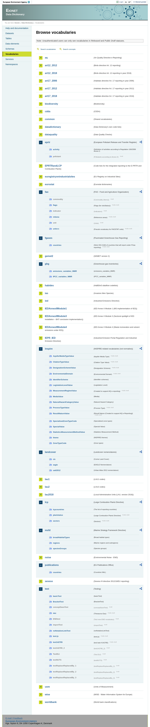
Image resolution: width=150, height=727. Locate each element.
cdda (47, 111)
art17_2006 (51, 80)
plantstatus (58, 515)
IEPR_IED (50, 338)
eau (54, 613)
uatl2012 (56, 470)
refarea (56, 217)
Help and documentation (16, 28)
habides (49, 285)
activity (56, 149)
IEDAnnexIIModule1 (56, 308)
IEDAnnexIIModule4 (56, 327)
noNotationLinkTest (61, 631)
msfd (47, 530)
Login (121, 2)
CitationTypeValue (61, 362)
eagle (55, 465)
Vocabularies (11, 54)
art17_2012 (51, 88)
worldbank (51, 702)
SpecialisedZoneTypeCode (65, 421)
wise (47, 694)
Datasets (9, 33)
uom (47, 686)
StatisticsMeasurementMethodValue (69, 432)
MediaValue (58, 396)
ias (46, 293)
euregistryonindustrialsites (60, 176)
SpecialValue (58, 427)
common (50, 119)
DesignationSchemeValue (64, 368)
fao (46, 192)
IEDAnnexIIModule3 (56, 316)
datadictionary (53, 127)
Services (9, 59)
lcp (46, 502)
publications (52, 565)
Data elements (12, 44)
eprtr (47, 142)
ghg (47, 264)
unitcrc (56, 229)
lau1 (47, 479)
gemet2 (49, 256)
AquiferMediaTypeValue (63, 356)
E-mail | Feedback (14, 718)
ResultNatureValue (61, 413)
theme (55, 437)
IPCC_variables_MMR (62, 276)
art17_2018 (51, 96)
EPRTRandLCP (53, 166)
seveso (49, 581)
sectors (56, 521)
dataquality (51, 134)
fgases (48, 238)
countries (57, 245)
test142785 (57, 642)
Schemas (9, 49)
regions (56, 543)
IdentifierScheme (60, 379)
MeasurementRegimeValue (65, 391)
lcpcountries (58, 509)
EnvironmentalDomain (63, 374)
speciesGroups (59, 548)
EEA (17, 2)
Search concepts (69, 49)
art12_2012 (51, 65)
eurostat (49, 184)
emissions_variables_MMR (65, 271)
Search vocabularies (48, 49)
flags (55, 205)
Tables (8, 38)
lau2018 (49, 494)
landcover (50, 452)
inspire (48, 348)
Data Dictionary (27, 23)
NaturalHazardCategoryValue (66, 402)
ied (46, 301)
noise (48, 557)
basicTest (57, 596)
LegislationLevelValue (63, 385)
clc (54, 459)
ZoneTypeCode (59, 443)
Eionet (17, 23)
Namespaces (11, 64)
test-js (55, 636)
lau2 (47, 487)
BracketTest (58, 602)
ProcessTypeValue (61, 408)
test (47, 589)
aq (46, 57)
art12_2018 (51, 73)
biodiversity (51, 104)
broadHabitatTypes (61, 537)
